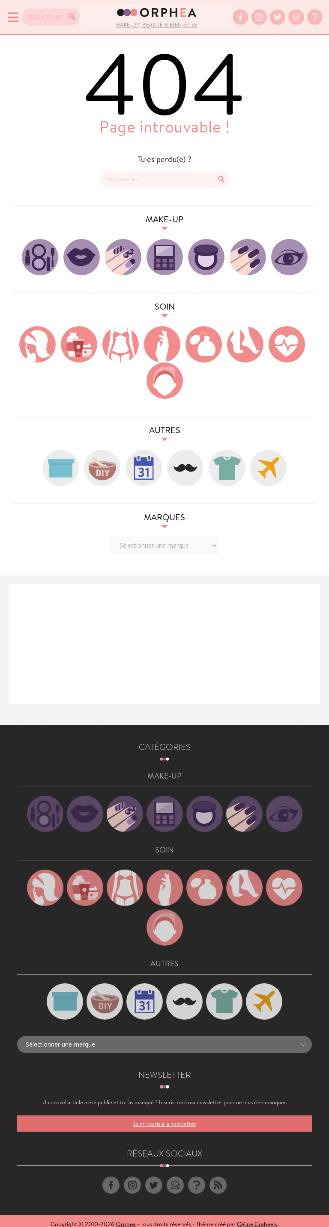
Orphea (126, 1217)
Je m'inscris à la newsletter (164, 1117)
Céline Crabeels (257, 1217)
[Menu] (11, 14)
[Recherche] (71, 14)
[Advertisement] (164, 637)
